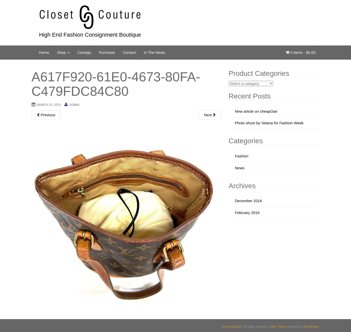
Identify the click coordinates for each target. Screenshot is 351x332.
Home (44, 52)
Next (210, 115)
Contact (129, 52)
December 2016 (248, 201)
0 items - (300, 52)
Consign (84, 52)
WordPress (311, 326)
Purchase (107, 52)
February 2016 (247, 212)
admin (74, 105)
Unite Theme (277, 326)
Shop (63, 52)
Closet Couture (231, 326)
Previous (46, 115)
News (240, 168)
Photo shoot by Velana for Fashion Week (269, 123)
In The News (154, 52)
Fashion (241, 156)
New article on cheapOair (256, 111)
